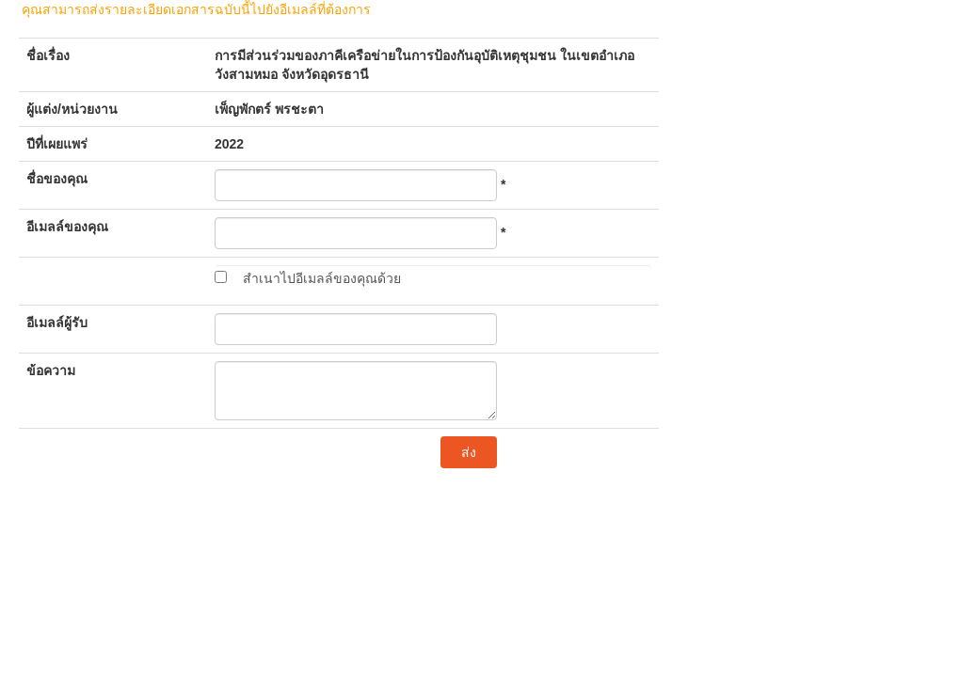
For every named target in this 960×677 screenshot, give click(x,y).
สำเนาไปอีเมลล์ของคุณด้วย (322, 278)
